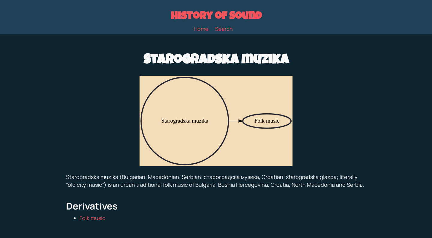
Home (201, 28)
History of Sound (216, 17)
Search (224, 28)
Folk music (92, 218)
